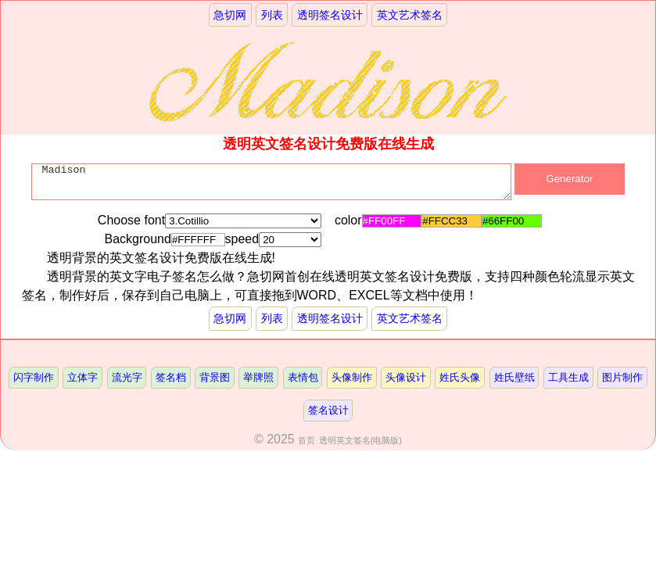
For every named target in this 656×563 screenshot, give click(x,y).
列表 (272, 15)
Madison (271, 185)
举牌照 (258, 377)
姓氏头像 (459, 377)
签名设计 (328, 410)
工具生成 (568, 377)
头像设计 (405, 377)
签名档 (171, 377)
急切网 (229, 15)
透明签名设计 (330, 15)
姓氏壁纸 (514, 377)
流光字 (127, 377)
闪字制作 (33, 377)
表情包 (303, 377)
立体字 (82, 377)
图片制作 (622, 377)
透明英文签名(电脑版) (360, 440)
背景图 (214, 377)
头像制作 (352, 377)
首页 (306, 440)
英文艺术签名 (410, 15)
